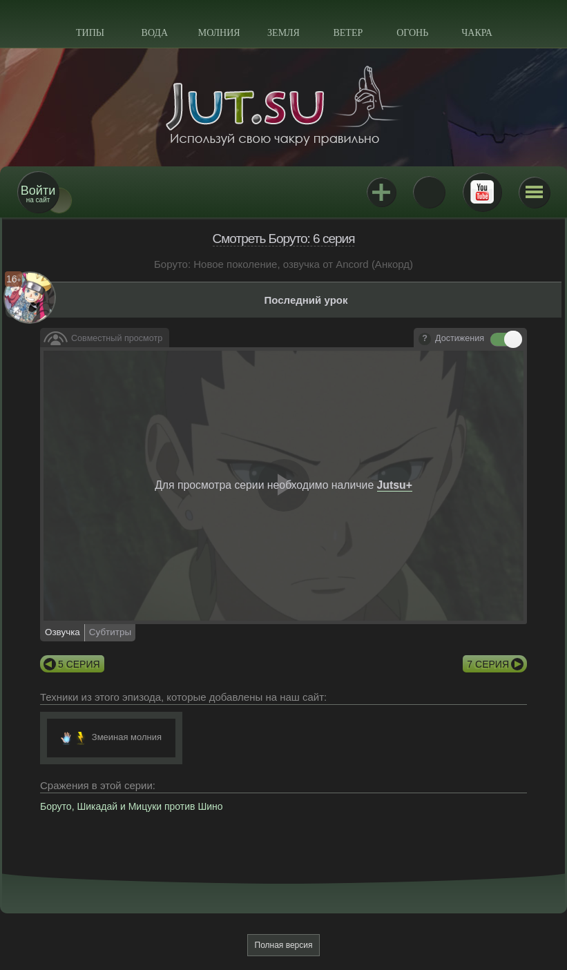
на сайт (38, 194)
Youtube (482, 192)
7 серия (488, 664)
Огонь (412, 33)
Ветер (348, 33)
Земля (283, 33)
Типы (90, 33)
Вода (155, 33)
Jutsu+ (381, 191)
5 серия (79, 664)
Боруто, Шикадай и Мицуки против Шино (131, 806)
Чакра (476, 33)
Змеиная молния (127, 737)
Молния (219, 33)
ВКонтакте (429, 192)
